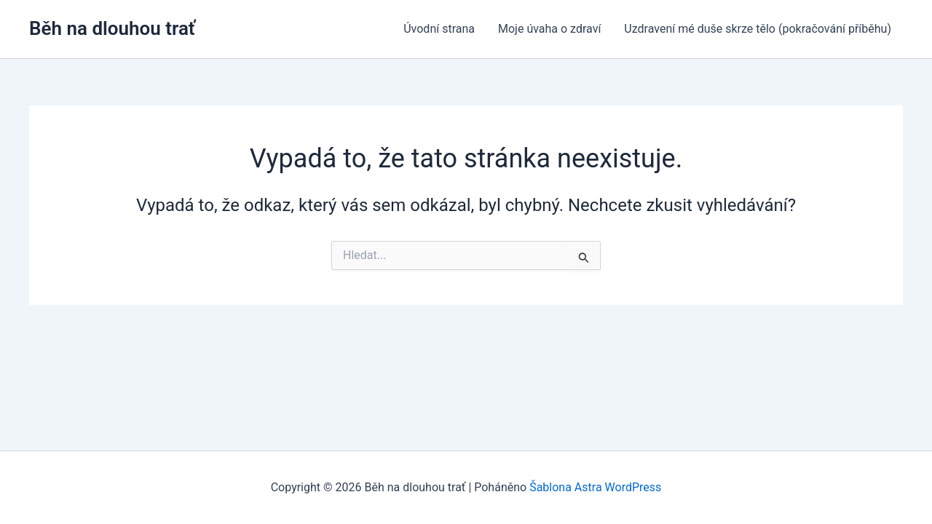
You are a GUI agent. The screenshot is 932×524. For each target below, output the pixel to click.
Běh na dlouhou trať (112, 28)
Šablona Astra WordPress (595, 487)
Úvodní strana (439, 29)
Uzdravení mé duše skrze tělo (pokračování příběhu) (757, 29)
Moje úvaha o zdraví (549, 29)
